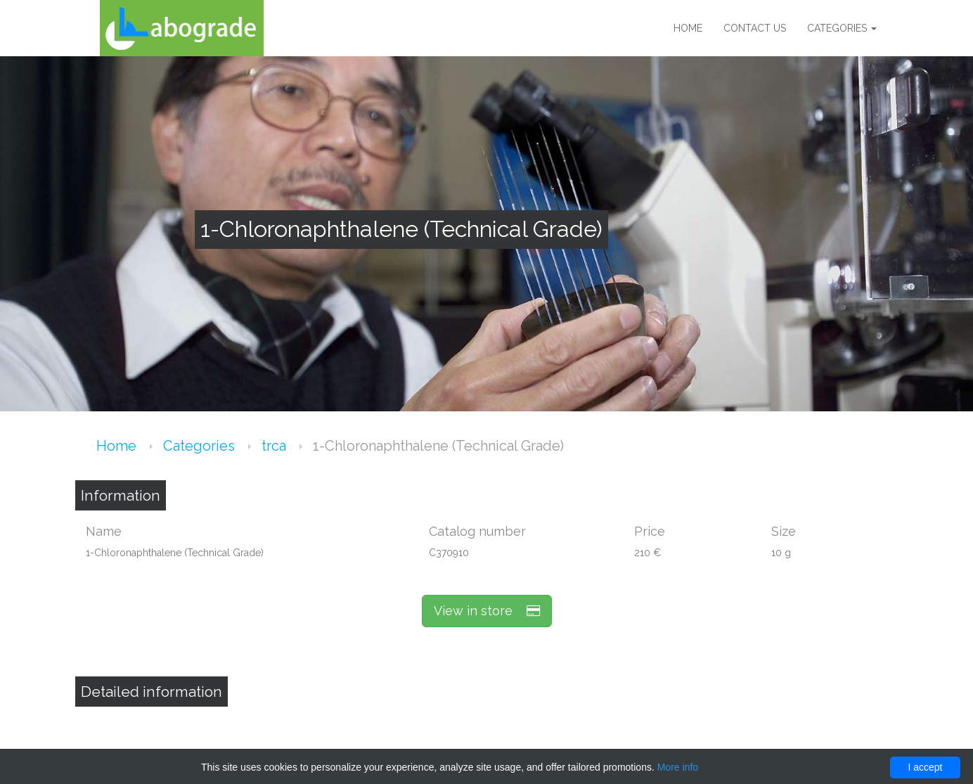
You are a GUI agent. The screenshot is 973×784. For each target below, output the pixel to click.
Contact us (754, 28)
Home (688, 28)
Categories (842, 28)
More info (677, 767)
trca (276, 445)
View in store (487, 610)
